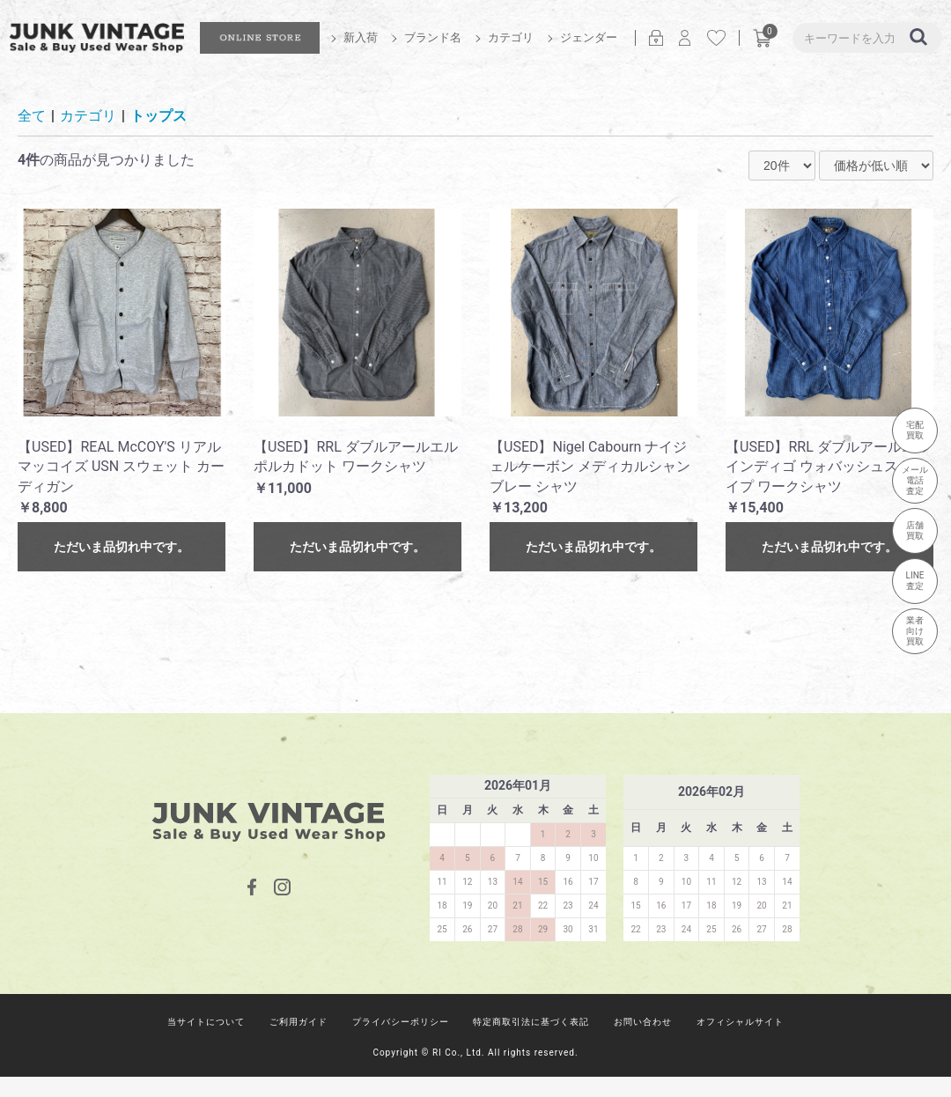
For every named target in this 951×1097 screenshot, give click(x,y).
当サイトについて (206, 1022)
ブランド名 (432, 37)
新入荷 (360, 37)
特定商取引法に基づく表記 (531, 1022)
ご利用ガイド (298, 1022)
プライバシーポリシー (400, 1022)
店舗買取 (915, 530)
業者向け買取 (915, 630)
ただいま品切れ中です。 (121, 547)
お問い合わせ (643, 1022)
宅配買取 (915, 430)
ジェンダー (588, 37)
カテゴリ (511, 37)
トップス (158, 115)
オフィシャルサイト (740, 1022)
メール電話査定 (915, 480)
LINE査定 (915, 581)
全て (32, 115)
